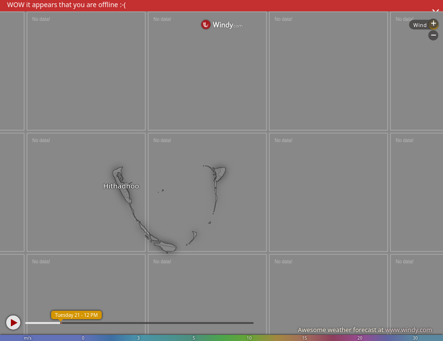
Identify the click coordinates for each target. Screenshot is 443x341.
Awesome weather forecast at (365, 329)
